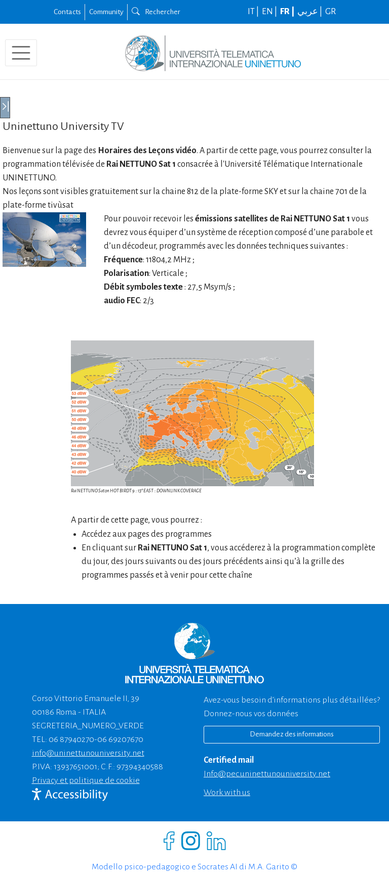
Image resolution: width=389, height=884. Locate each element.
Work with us (227, 792)
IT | (254, 11)
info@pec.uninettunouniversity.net (267, 773)
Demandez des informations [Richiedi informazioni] (292, 734)
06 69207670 (120, 739)
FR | (288, 11)
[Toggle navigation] (21, 52)
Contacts (67, 12)
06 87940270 (71, 739)
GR (330, 11)
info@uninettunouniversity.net (88, 753)
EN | (270, 11)
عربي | (310, 11)
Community (106, 12)
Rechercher (156, 12)
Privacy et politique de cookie (86, 780)
